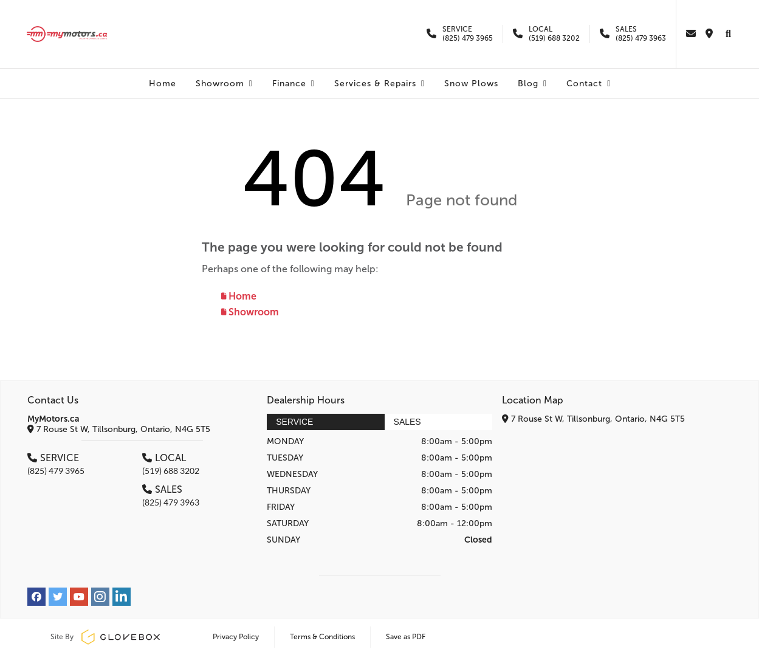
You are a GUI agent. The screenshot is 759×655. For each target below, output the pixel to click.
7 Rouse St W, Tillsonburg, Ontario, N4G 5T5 (118, 429)
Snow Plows (471, 83)
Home (162, 83)
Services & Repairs (379, 83)
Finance (293, 83)
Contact (588, 83)
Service (294, 422)
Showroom (224, 83)
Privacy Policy (236, 637)
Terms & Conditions (322, 637)
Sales (407, 422)
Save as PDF (405, 637)
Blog (532, 83)
